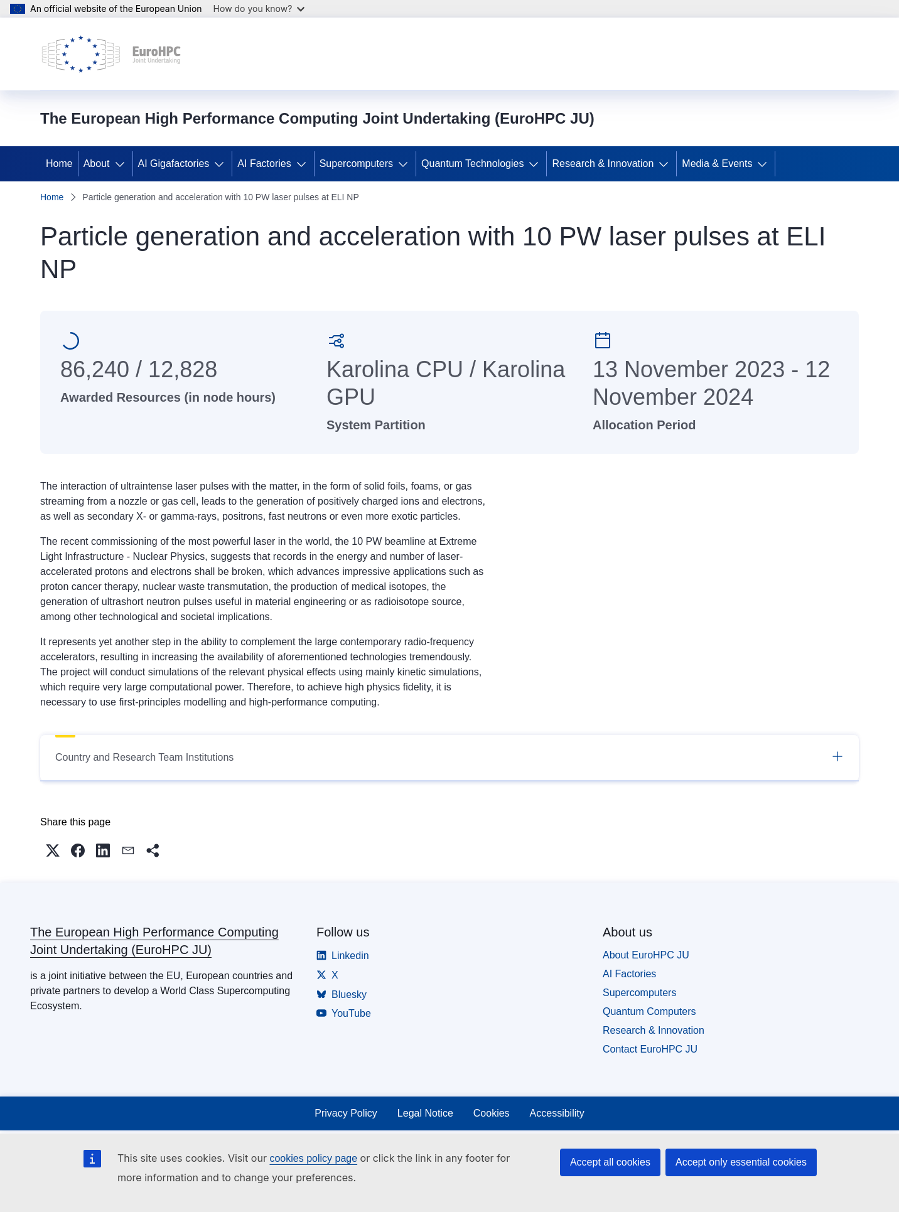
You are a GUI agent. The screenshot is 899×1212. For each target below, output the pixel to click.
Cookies (491, 1113)
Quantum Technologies (472, 163)
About (96, 163)
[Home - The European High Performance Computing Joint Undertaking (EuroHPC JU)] (111, 54)
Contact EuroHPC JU (650, 1049)
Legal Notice (425, 1113)
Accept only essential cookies (741, 1162)
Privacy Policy (346, 1113)
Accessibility (557, 1113)
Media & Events (717, 163)
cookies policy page (313, 1158)
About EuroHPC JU (646, 955)
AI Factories (264, 163)
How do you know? (259, 8)
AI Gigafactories (174, 163)
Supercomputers (356, 163)
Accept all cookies (610, 1162)
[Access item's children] (122, 163)
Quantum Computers (649, 1011)
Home (59, 163)
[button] (53, 850)
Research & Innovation (603, 163)
